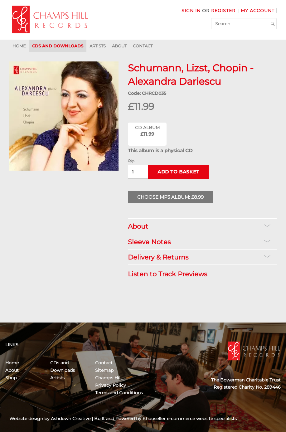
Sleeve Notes (199, 242)
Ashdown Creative (70, 418)
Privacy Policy (110, 385)
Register (223, 10)
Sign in (191, 10)
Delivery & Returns (199, 257)
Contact (143, 45)
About (119, 45)
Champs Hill (108, 378)
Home (19, 45)
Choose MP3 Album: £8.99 (170, 197)
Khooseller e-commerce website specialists (190, 418)
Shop (11, 378)
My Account (257, 10)
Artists (98, 45)
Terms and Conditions (119, 393)
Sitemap (104, 370)
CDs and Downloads (57, 45)
